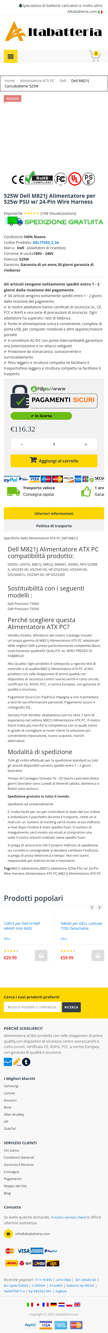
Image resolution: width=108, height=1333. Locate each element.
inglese (61, 1291)
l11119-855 (43, 1279)
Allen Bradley (14, 1114)
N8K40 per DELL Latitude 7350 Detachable (81, 926)
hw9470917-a (14, 1291)
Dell (63, 80)
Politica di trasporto (54, 525)
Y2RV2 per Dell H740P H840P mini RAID (22, 926)
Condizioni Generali (19, 1157)
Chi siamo (11, 1150)
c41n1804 (63, 1279)
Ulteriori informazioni (53, 513)
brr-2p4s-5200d (16, 1285)
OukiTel (10, 1128)
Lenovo (9, 1093)
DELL (64, 939)
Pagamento (13, 1178)
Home (10, 80)
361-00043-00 (85, 1279)
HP (6, 1121)
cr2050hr (39, 1285)
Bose (8, 1107)
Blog (7, 1193)
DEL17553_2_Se (46, 242)
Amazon (10, 1100)
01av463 (56, 1285)
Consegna (11, 1171)
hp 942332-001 (40, 1291)
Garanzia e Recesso (19, 1164)
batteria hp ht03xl (80, 1285)
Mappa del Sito (15, 1186)
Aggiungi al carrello (58, 461)
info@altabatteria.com (32, 1233)
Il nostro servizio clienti (69, 1217)
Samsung (11, 1086)
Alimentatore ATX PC (37, 80)
